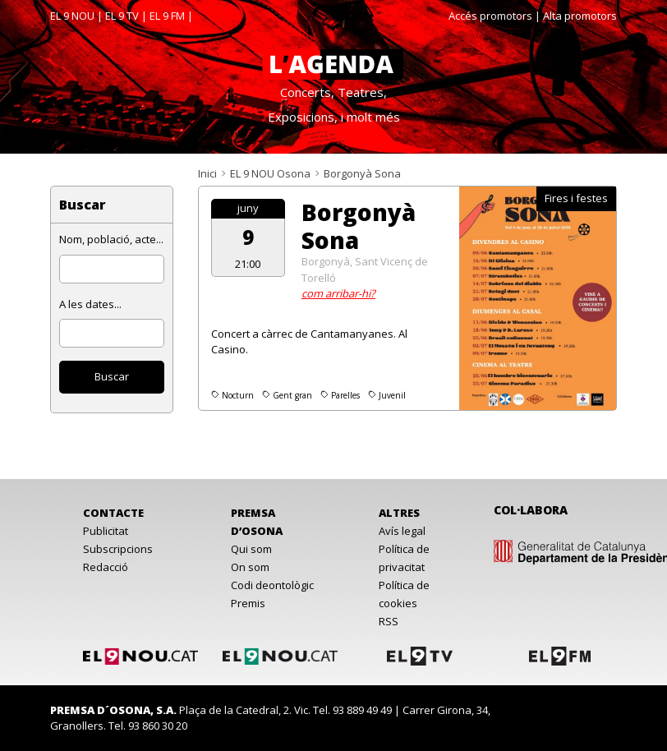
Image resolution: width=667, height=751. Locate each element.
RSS (388, 621)
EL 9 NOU (72, 15)
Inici (207, 173)
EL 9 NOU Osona (270, 173)
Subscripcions (118, 548)
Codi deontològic (272, 585)
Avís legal (402, 530)
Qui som (251, 548)
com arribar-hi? (338, 293)
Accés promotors (490, 15)
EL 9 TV (122, 15)
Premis (248, 603)
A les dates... (90, 304)
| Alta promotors (576, 15)
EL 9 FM (167, 15)
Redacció (105, 567)
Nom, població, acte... (111, 239)
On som (250, 567)
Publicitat (105, 530)
